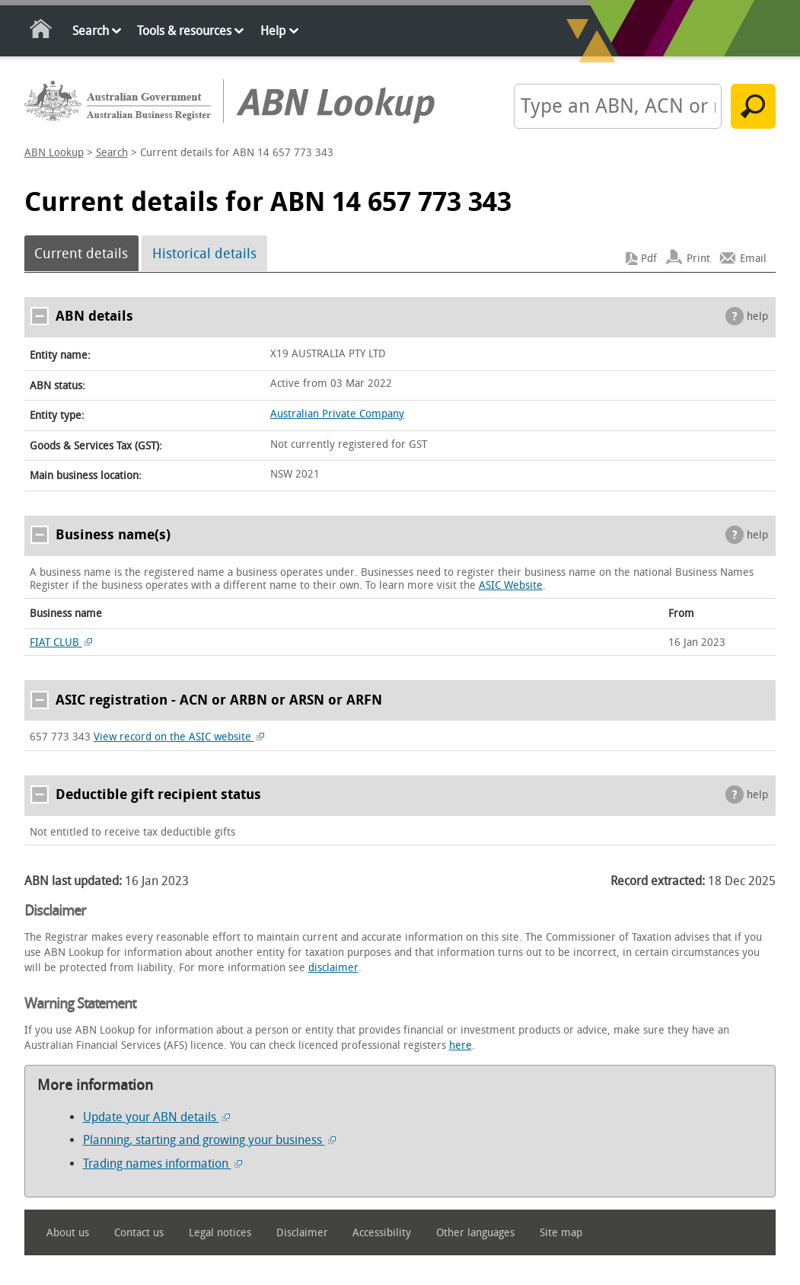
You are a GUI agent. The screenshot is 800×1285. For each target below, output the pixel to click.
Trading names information (162, 1163)
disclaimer (333, 967)
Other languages (475, 1232)
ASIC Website (511, 585)
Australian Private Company (337, 414)
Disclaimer (302, 1232)
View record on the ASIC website (179, 736)
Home (41, 31)
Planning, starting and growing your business (209, 1140)
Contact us (139, 1232)
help (757, 316)
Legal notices (220, 1232)
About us (67, 1232)
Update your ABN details (156, 1117)
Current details (81, 253)
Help (272, 31)
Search (90, 31)
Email (753, 258)
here (460, 1045)
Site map (561, 1232)
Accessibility (381, 1232)
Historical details (204, 253)
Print (698, 258)
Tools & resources (184, 31)
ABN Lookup (54, 152)
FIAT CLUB (61, 642)
